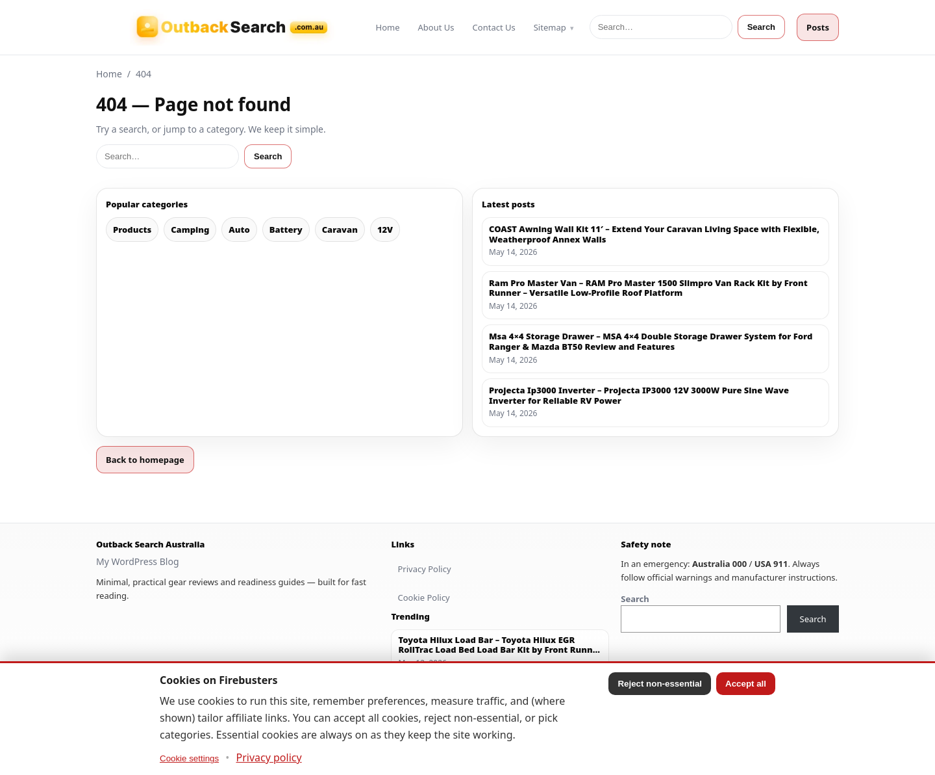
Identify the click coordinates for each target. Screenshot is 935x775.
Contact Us (494, 27)
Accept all (745, 684)
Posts (817, 27)
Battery (286, 229)
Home (388, 27)
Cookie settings (189, 758)
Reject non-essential (659, 684)
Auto (239, 229)
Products (132, 229)
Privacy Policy (424, 569)
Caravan (340, 229)
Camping (190, 229)
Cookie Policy (423, 597)
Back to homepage (145, 460)
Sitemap (550, 27)
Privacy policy (269, 757)
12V (385, 229)
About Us (436, 27)
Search (761, 27)
